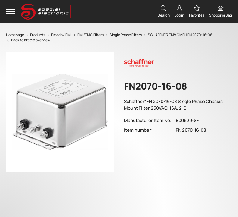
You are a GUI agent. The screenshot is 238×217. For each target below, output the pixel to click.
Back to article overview (28, 39)
